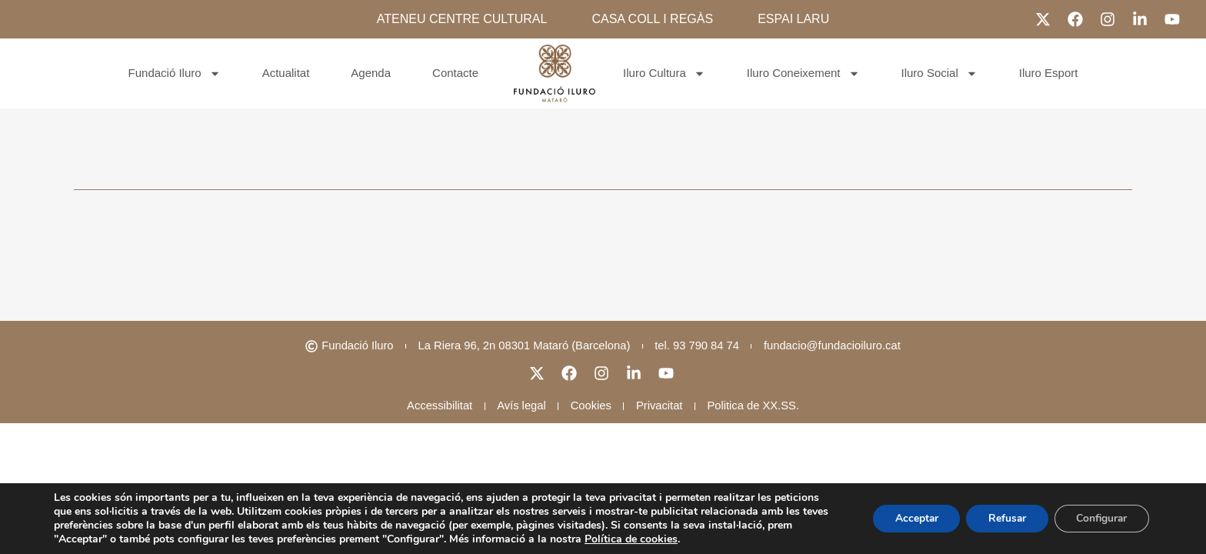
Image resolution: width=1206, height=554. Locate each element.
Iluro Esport (1048, 72)
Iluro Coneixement (803, 73)
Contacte (455, 72)
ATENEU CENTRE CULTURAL (462, 18)
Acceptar (909, 518)
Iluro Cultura (664, 73)
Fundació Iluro (174, 73)
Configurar (1100, 518)
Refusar (1002, 518)
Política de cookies (631, 539)
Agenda (371, 72)
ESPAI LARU (793, 18)
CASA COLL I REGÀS (652, 18)
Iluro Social (939, 73)
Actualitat (286, 72)
